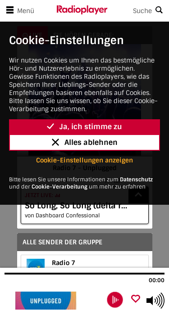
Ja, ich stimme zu (84, 126)
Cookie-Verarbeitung (59, 186)
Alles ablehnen (85, 142)
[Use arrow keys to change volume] (155, 301)
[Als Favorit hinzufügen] (135, 299)
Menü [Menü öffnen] (18, 11)
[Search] (138, 10)
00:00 (156, 280)
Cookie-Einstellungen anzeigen (84, 160)
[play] (115, 300)
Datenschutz (136, 179)
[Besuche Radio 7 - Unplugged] (53, 301)
